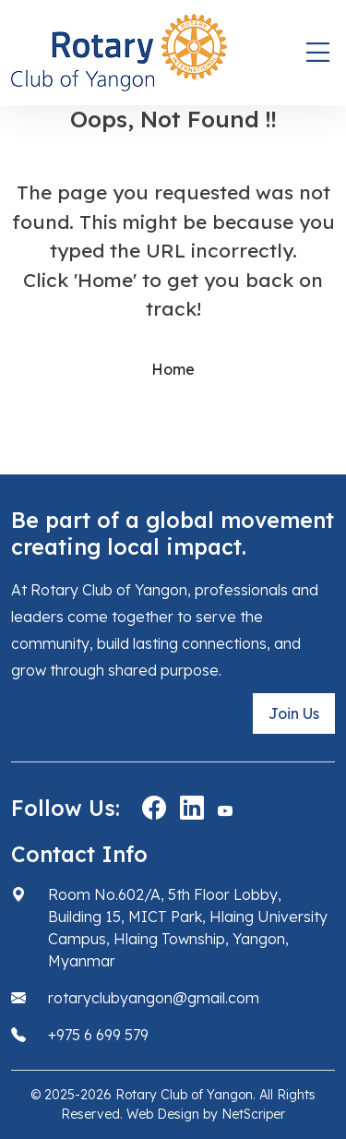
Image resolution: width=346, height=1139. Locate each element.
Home (173, 369)
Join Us (293, 713)
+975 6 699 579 (98, 1034)
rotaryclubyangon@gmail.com (153, 998)
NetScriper (253, 1114)
